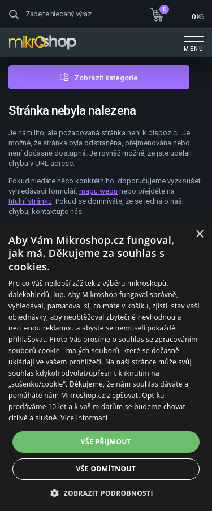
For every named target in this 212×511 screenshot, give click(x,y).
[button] (106, 492)
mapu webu (98, 191)
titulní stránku (30, 201)
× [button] (199, 234)
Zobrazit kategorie (106, 78)
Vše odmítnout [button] (106, 469)
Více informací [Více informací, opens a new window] (83, 418)
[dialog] (106, 366)
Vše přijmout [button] (106, 441)
